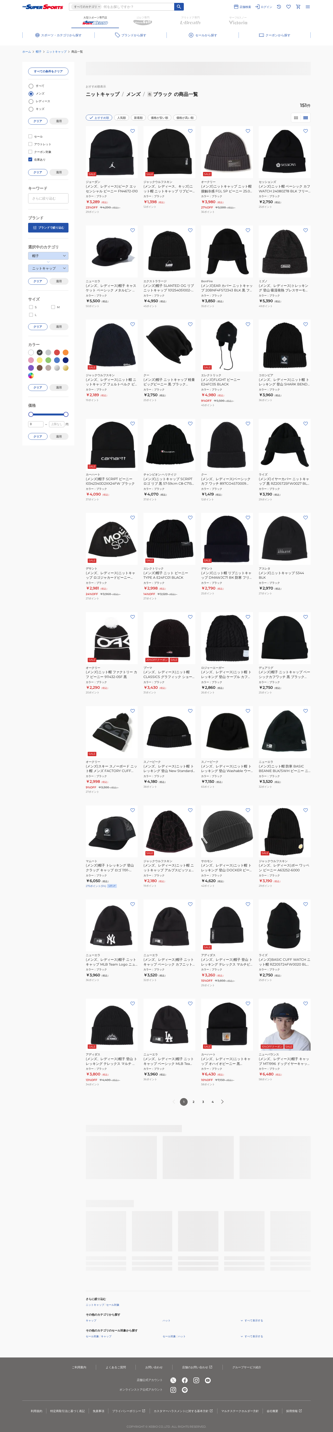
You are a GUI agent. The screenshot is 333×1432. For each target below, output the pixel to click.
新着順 (138, 117)
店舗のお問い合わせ (197, 1367)
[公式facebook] (185, 1380)
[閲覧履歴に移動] (279, 7)
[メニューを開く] (308, 7)
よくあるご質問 (116, 1367)
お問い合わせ (154, 1367)
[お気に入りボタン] (133, 131)
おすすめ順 (99, 117)
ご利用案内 (79, 1367)
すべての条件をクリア (48, 71)
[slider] (30, 414)
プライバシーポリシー (129, 1411)
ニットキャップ (56, 51)
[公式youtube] (208, 1380)
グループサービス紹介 (246, 1367)
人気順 (121, 117)
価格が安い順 (159, 117)
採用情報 (294, 1411)
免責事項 (98, 1411)
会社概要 (272, 1411)
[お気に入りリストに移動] (288, 7)
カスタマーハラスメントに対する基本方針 (183, 1411)
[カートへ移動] (298, 7)
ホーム (26, 51)
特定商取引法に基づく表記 (67, 1411)
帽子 (39, 51)
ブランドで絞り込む (48, 227)
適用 (59, 121)
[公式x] (173, 1380)
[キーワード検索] (179, 7)
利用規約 (36, 1411)
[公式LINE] (185, 1390)
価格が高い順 (185, 117)
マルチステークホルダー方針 (240, 1411)
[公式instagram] (196, 1380)
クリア (37, 121)
